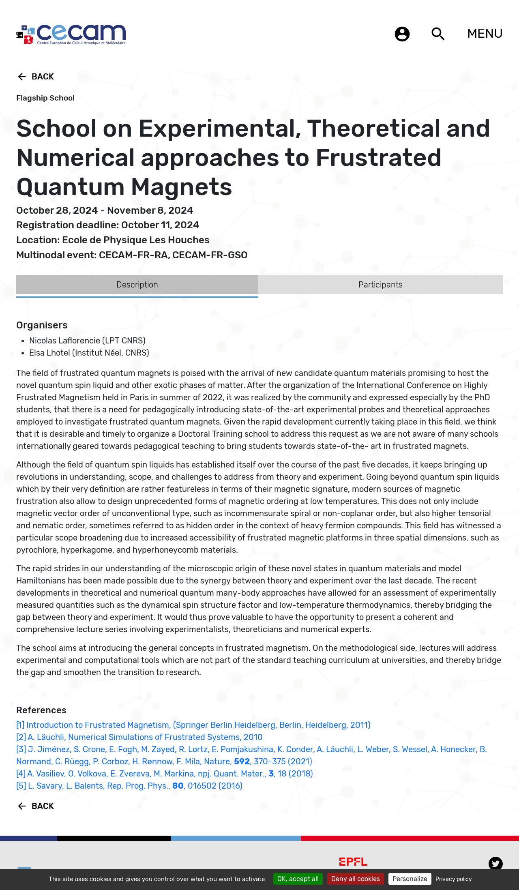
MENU (485, 33)
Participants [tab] (380, 285)
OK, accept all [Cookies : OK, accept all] (298, 879)
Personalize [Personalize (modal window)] (409, 879)
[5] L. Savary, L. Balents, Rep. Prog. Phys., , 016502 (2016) (129, 786)
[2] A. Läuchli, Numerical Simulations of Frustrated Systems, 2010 (139, 737)
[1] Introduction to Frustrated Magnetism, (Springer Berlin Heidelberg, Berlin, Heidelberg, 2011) (193, 725)
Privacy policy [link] (453, 879)
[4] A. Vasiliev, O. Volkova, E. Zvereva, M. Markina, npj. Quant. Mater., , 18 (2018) (164, 773)
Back (35, 76)
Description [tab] (137, 285)
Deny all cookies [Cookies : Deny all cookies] (355, 879)
